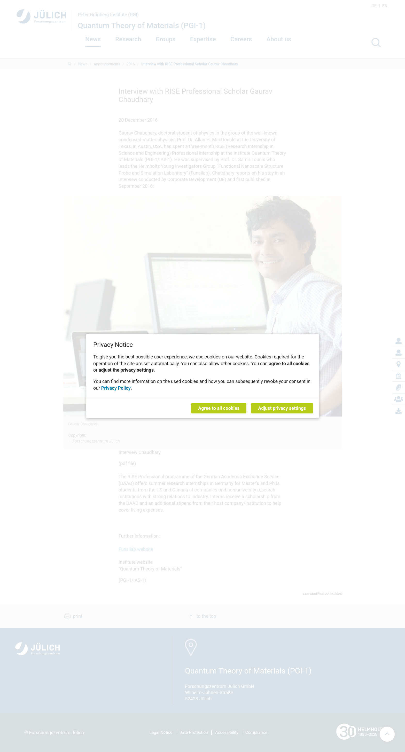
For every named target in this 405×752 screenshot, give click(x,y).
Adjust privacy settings (282, 408)
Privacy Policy (116, 387)
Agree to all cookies (218, 408)
